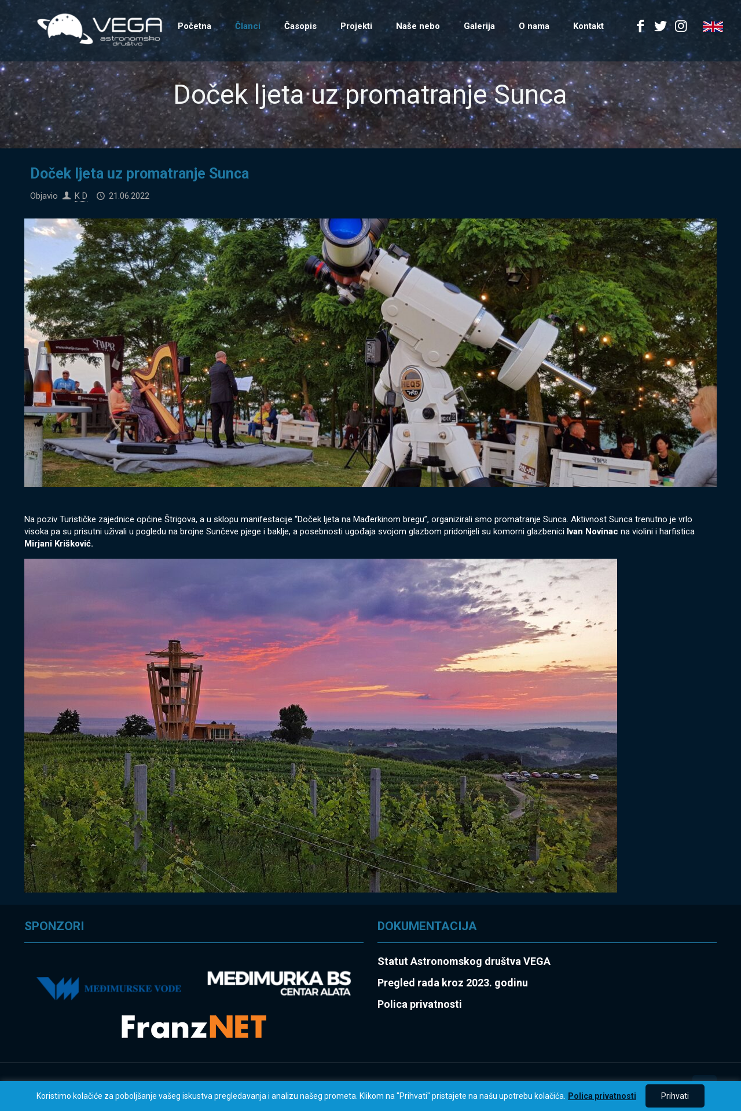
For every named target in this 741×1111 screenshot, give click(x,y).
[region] (370, 1096)
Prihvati (675, 1096)
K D (81, 196)
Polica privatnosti (602, 1096)
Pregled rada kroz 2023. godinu (452, 983)
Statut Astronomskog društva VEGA (464, 961)
